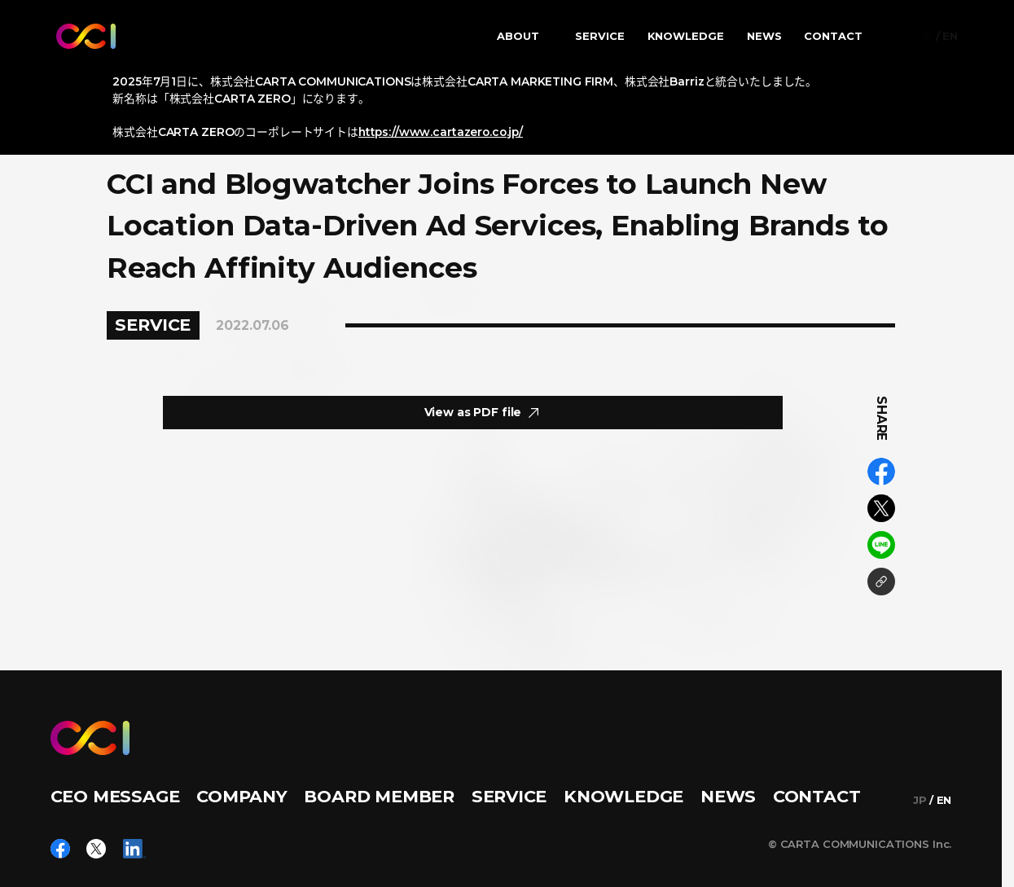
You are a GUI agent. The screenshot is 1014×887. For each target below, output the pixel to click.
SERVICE (600, 35)
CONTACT (833, 35)
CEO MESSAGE (115, 796)
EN (950, 36)
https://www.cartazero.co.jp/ (440, 131)
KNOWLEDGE (685, 35)
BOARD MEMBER (379, 796)
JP (926, 36)
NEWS (764, 35)
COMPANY (242, 796)
